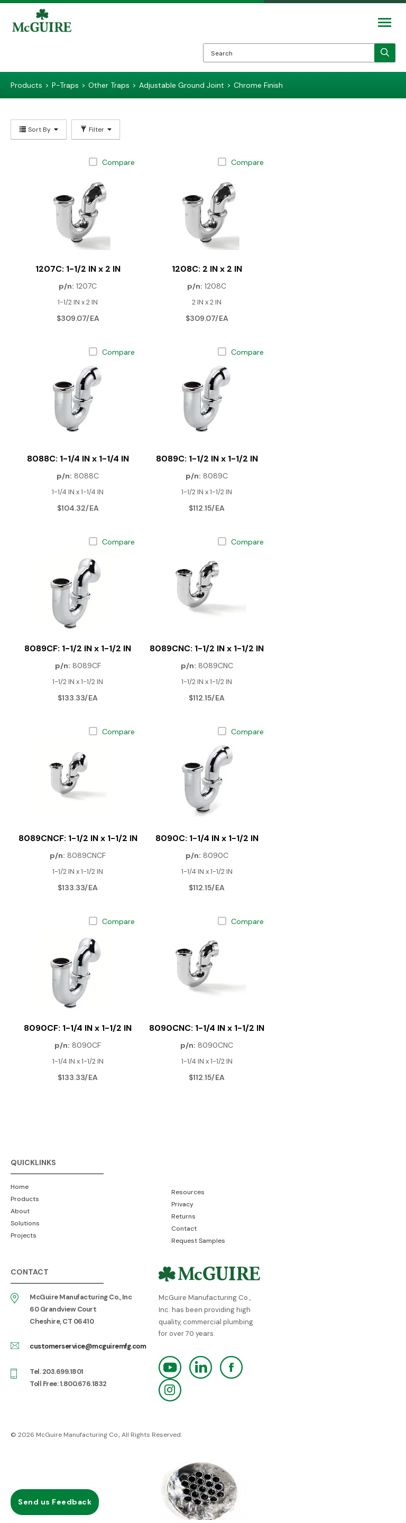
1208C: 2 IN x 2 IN (207, 268)
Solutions (25, 1223)
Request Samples (198, 1240)
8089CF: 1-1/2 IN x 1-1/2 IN (77, 648)
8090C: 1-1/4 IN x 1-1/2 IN (207, 838)
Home (20, 1187)
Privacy (182, 1204)
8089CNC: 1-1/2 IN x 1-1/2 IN (207, 648)
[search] (384, 52)
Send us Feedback (54, 1502)
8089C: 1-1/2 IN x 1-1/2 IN (207, 458)
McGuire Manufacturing (42, 40)
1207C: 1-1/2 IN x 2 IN (78, 268)
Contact (184, 1228)
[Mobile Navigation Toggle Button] (384, 22)
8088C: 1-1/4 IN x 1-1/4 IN (78, 458)
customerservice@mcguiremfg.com (88, 1346)
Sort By (38, 129)
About (20, 1211)
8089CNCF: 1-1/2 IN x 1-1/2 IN (78, 838)
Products (25, 1199)
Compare (118, 162)
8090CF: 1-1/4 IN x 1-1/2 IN (78, 1027)
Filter (96, 129)
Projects (23, 1235)
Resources (188, 1192)
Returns (183, 1216)
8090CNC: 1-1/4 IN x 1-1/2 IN (206, 1027)
